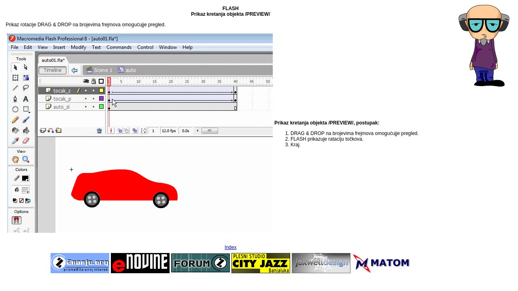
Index (230, 247)
